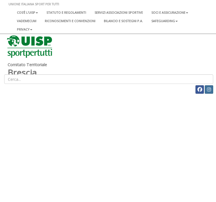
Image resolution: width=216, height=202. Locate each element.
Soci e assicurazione (169, 12)
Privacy (24, 29)
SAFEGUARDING (164, 21)
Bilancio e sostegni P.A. (123, 21)
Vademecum (26, 21)
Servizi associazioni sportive (118, 12)
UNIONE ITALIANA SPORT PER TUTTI (33, 4)
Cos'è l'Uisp (27, 12)
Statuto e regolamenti (66, 12)
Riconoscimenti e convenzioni (70, 21)
